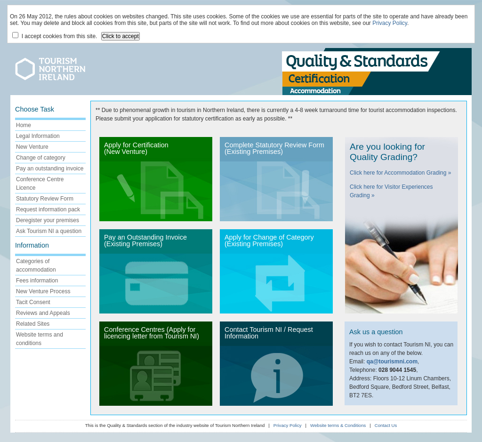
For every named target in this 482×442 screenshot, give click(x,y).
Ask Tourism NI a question (48, 231)
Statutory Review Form (44, 198)
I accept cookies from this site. (54, 36)
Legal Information (38, 136)
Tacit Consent (33, 302)
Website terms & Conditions (338, 425)
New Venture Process (43, 291)
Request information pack (48, 209)
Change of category (40, 157)
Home (23, 125)
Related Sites (32, 324)
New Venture (32, 147)
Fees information (37, 280)
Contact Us (386, 425)
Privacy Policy (389, 23)
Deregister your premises (47, 220)
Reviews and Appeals (43, 313)
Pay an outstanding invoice (49, 168)
